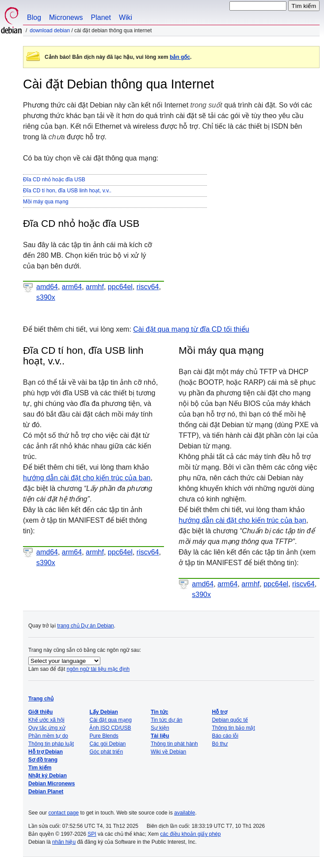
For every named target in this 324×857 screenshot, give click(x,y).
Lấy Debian (103, 712)
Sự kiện (160, 728)
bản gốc (180, 57)
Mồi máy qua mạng (46, 202)
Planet (101, 17)
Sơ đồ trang (42, 760)
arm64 (72, 287)
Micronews (66, 17)
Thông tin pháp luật (51, 744)
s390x (45, 297)
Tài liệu (160, 736)
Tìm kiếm (39, 768)
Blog (34, 17)
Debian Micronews (51, 783)
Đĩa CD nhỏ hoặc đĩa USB (54, 179)
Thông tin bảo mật (233, 728)
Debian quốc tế (230, 720)
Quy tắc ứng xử (46, 728)
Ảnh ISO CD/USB (110, 728)
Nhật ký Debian (47, 776)
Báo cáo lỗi (225, 736)
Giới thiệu (40, 712)
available (184, 813)
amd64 (47, 287)
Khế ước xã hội (46, 720)
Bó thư (220, 744)
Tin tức (159, 712)
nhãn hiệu (64, 842)
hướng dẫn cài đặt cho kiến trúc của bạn (86, 478)
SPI (92, 834)
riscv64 (148, 287)
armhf (95, 287)
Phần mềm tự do (48, 736)
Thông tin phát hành (174, 744)
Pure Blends (103, 736)
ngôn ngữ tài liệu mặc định (98, 669)
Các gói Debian (107, 744)
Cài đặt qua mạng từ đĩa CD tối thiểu (191, 329)
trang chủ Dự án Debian (85, 626)
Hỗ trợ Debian (45, 752)
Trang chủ (40, 699)
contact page (63, 813)
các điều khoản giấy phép (190, 834)
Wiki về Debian (168, 752)
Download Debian (50, 30)
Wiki (125, 17)
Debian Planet (45, 791)
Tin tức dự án (167, 720)
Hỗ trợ (219, 712)
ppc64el (120, 287)
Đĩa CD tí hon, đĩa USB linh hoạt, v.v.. (67, 190)
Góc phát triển (106, 752)
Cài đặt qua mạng (110, 720)
